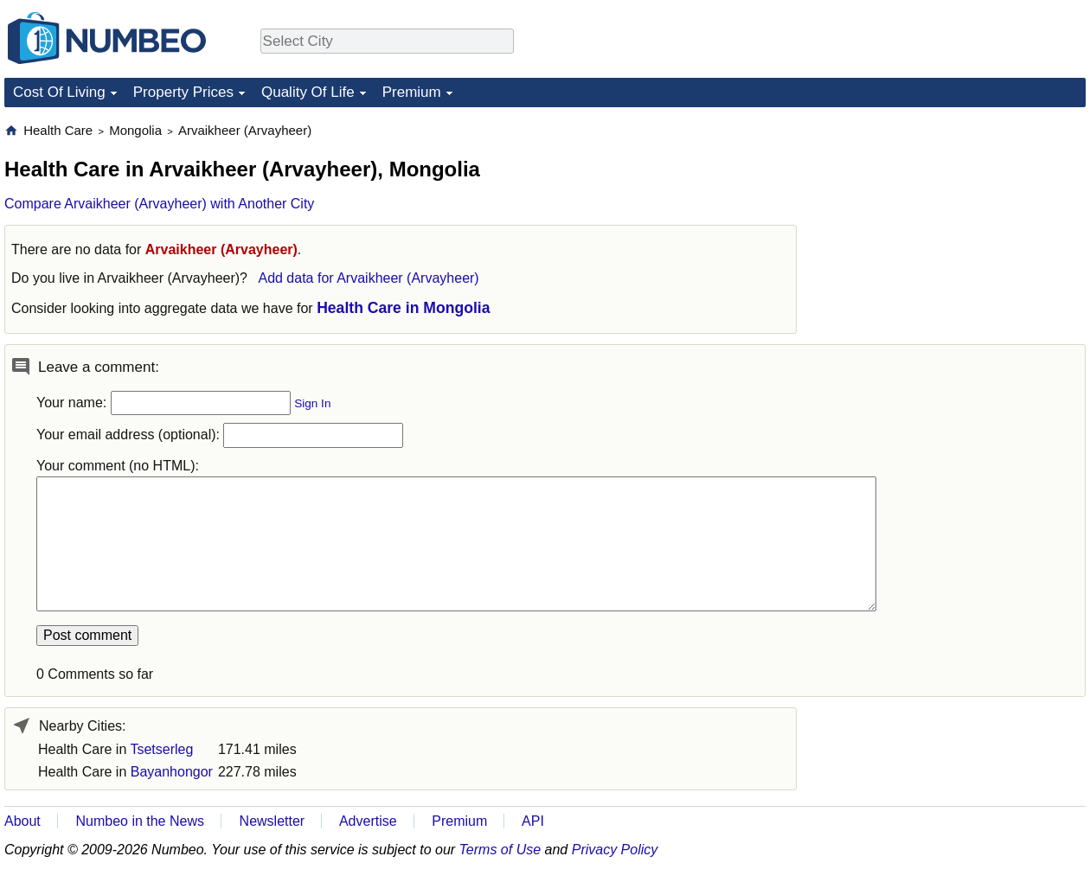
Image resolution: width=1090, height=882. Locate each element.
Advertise (368, 821)
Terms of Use (500, 849)
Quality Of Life (308, 92)
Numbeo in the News (139, 821)
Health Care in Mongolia (403, 307)
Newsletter (272, 821)
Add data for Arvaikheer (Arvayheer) (368, 278)
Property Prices (183, 92)
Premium (411, 92)
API (533, 821)
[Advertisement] (956, 230)
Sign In (312, 403)
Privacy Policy (615, 849)
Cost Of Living (59, 92)
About (22, 821)
